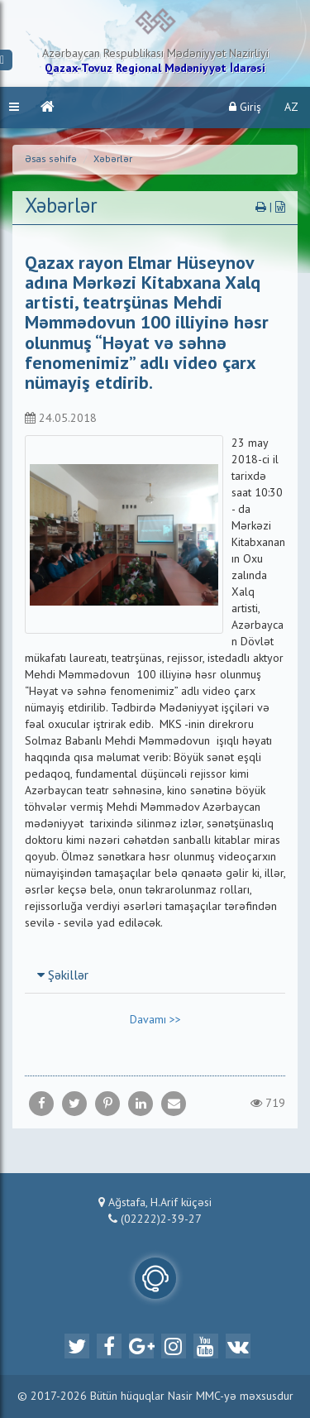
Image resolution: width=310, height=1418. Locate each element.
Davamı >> (155, 1020)
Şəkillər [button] (62, 976)
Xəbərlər (112, 160)
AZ (291, 107)
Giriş (245, 107)
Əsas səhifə (51, 160)
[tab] (155, 975)
